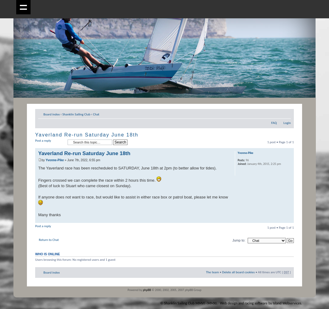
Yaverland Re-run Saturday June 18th (86, 134)
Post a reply (50, 142)
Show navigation (23, 7)
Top (289, 219)
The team (212, 272)
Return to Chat (49, 240)
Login (287, 123)
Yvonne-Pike (55, 160)
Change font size (286, 113)
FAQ (274, 123)
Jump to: (238, 240)
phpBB (147, 290)
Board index (51, 114)
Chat (96, 114)
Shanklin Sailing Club (76, 114)
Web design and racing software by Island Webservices (260, 303)
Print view (277, 113)
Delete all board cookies (238, 272)
